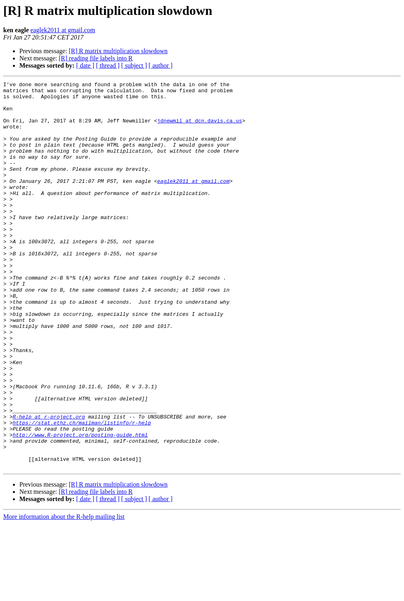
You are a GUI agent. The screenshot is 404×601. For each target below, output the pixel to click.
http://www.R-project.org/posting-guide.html (79, 506)
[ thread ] (108, 65)
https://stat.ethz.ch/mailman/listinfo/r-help (81, 491)
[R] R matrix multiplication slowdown (118, 51)
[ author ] (161, 65)
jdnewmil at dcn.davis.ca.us (199, 129)
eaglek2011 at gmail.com (63, 30)
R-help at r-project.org (48, 484)
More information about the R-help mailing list (63, 594)
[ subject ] (134, 65)
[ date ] (85, 65)
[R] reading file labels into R (96, 58)
